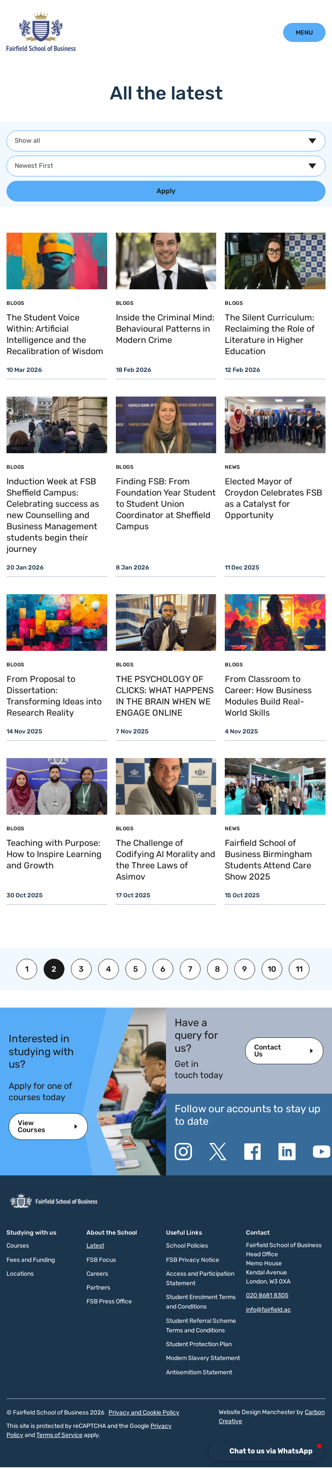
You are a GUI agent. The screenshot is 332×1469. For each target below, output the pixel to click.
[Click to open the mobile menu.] (304, 32)
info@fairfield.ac (268, 1309)
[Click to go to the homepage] (41, 49)
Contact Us (267, 1050)
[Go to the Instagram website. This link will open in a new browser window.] (183, 1151)
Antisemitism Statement (199, 1372)
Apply (166, 191)
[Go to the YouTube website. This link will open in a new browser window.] (321, 1151)
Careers (97, 1273)
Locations (20, 1273)
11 (299, 969)
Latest (95, 1245)
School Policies (187, 1245)
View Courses (31, 1126)
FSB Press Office (109, 1301)
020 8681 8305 (267, 1295)
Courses (17, 1245)
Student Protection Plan (199, 1344)
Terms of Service (59, 1435)
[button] (266, 1451)
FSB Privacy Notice (192, 1260)
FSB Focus (101, 1260)
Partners (98, 1287)
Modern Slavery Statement (203, 1358)
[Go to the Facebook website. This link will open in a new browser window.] (252, 1151)
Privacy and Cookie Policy (144, 1412)
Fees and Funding (30, 1260)
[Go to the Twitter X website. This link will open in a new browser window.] (218, 1151)
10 (272, 969)
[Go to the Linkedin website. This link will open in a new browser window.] (287, 1151)
